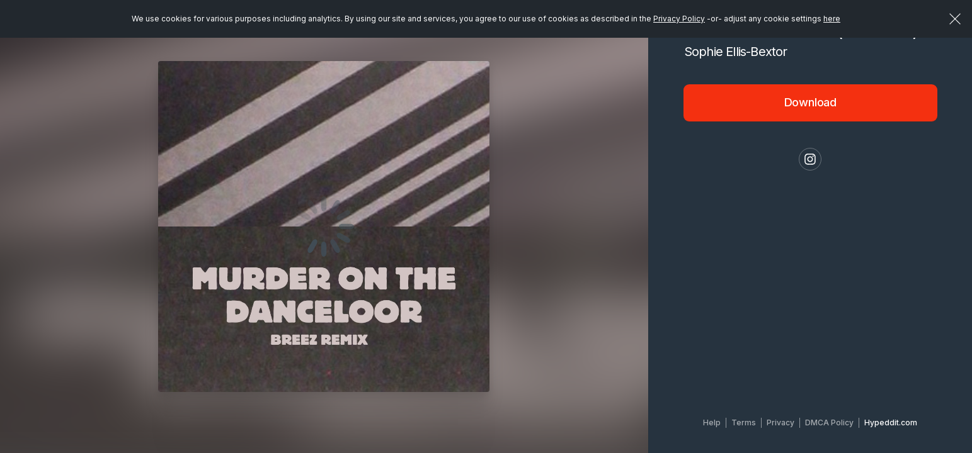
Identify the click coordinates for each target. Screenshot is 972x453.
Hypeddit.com (890, 422)
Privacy (780, 422)
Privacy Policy (679, 18)
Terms (743, 422)
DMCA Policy (829, 422)
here (831, 18)
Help (712, 422)
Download (810, 102)
